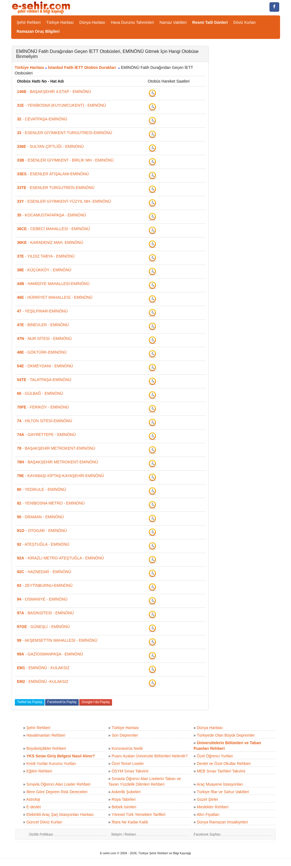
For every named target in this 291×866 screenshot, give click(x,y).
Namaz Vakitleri (173, 22)
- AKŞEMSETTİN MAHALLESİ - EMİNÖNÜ (57, 640)
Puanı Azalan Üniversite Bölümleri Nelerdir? (149, 756)
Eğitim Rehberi (39, 771)
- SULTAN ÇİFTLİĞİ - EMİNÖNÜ (50, 146)
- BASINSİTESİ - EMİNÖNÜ (45, 613)
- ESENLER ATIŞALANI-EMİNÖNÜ (53, 174)
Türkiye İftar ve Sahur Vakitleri (223, 792)
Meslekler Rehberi (213, 807)
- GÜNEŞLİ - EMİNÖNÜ (43, 626)
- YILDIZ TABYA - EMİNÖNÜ (46, 256)
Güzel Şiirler (207, 799)
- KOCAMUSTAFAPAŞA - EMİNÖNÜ (51, 215)
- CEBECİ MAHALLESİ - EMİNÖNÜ (53, 229)
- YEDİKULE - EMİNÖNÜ (41, 489)
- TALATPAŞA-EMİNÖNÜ (44, 379)
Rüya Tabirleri (123, 799)
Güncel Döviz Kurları (44, 822)
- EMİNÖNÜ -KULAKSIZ (43, 681)
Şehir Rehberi (29, 22)
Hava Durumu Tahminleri (132, 22)
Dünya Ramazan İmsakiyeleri (222, 822)
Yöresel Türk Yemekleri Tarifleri (138, 814)
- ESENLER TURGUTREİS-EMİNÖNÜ (56, 187)
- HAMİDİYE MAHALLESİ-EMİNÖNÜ (53, 283)
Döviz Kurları (244, 22)
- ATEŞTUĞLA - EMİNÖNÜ (43, 544)
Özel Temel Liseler (127, 763)
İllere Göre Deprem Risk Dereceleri (56, 792)
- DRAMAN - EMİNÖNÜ (40, 517)
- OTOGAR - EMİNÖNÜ (42, 530)
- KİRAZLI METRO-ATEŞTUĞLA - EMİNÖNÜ (60, 558)
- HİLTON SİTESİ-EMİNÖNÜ (44, 421)
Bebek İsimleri (123, 807)
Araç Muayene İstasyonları (220, 784)
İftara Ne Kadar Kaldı (129, 822)
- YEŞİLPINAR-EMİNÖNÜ (42, 311)
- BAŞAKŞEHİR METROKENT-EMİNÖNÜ (56, 448)
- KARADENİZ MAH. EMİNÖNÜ (50, 242)
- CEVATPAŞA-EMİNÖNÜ (42, 119)
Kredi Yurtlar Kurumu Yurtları (51, 763)
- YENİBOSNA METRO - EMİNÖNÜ (51, 503)
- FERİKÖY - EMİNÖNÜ (43, 407)
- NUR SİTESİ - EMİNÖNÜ (44, 338)
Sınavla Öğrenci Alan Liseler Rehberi (58, 784)
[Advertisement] (248, 130)
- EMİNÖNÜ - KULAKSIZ (43, 668)
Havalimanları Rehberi (45, 735)
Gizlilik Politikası (41, 834)
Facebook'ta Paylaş (61, 702)
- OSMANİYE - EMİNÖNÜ (42, 599)
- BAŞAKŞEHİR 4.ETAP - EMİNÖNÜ (54, 91)
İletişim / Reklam (123, 834)
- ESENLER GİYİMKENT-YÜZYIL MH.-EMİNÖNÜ (64, 201)
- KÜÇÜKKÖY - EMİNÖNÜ (44, 270)
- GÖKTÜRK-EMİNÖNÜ (42, 352)
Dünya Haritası (92, 22)
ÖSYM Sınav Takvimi (129, 771)
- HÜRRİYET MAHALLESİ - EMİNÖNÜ (55, 297)
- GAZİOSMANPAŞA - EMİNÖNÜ (50, 654)
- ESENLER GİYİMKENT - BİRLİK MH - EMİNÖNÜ (65, 160)
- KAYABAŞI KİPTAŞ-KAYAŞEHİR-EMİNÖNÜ (60, 475)
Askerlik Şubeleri (126, 792)
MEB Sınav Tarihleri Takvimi (221, 771)
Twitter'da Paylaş (29, 702)
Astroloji (33, 799)
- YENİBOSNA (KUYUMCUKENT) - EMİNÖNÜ (61, 105)
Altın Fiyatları (208, 814)
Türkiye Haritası (60, 22)
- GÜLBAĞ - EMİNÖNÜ (40, 393)
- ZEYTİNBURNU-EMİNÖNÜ (45, 585)
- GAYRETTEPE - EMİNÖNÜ (46, 434)
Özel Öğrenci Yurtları (215, 756)
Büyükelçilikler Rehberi (46, 748)
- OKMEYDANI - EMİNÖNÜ (45, 366)
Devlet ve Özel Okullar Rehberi (224, 763)
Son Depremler (124, 735)
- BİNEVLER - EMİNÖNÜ (43, 325)
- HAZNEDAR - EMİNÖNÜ (44, 571)
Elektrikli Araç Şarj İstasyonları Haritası (60, 814)
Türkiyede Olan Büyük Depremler (226, 735)
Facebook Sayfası (207, 834)
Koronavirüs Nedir (127, 748)
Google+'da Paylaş (96, 702)
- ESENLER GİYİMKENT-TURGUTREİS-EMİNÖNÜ (64, 132)
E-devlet (33, 807)
